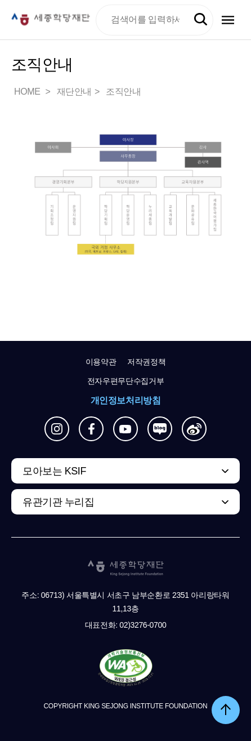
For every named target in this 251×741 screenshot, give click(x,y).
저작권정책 (146, 362)
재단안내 (74, 91)
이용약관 (101, 362)
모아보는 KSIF (54, 471)
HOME (28, 91)
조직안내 (123, 91)
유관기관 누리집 (58, 502)
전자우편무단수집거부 (125, 381)
